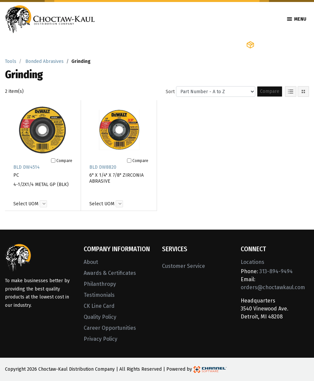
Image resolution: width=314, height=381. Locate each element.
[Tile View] (303, 91)
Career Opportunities (110, 328)
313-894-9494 (276, 271)
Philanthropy (100, 284)
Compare (269, 91)
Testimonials (99, 295)
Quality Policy (100, 317)
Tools (10, 61)
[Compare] (53, 160)
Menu (296, 19)
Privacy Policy (100, 339)
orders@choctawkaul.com (273, 287)
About (91, 262)
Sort (170, 92)
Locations (252, 262)
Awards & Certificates (110, 273)
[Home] (50, 18)
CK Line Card (99, 306)
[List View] (290, 91)
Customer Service (183, 266)
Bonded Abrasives (44, 61)
